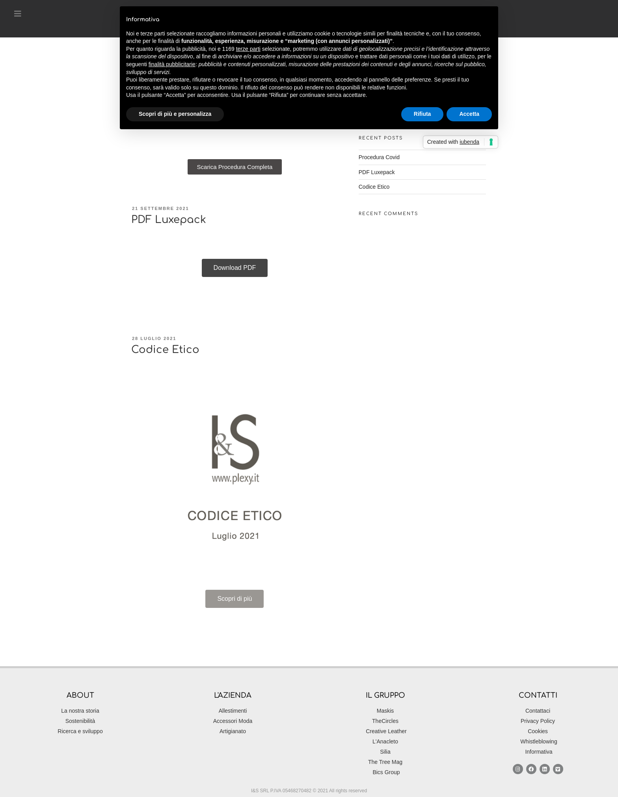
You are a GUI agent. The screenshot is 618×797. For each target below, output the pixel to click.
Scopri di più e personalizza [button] (175, 114)
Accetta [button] (469, 114)
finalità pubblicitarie (172, 64)
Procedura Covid (379, 157)
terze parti (248, 49)
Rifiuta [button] (422, 114)
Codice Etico (165, 349)
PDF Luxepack (168, 219)
